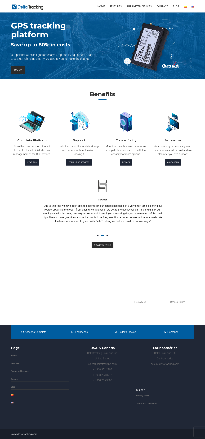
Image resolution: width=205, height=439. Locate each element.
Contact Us (173, 162)
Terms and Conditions (146, 403)
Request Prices (177, 302)
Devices (18, 70)
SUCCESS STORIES (102, 245)
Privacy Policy (142, 395)
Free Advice (140, 302)
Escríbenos (79, 331)
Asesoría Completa (33, 331)
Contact (162, 6)
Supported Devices (139, 6)
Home (101, 6)
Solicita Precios (125, 331)
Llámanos (171, 331)
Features (116, 6)
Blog (176, 6)
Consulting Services (79, 162)
